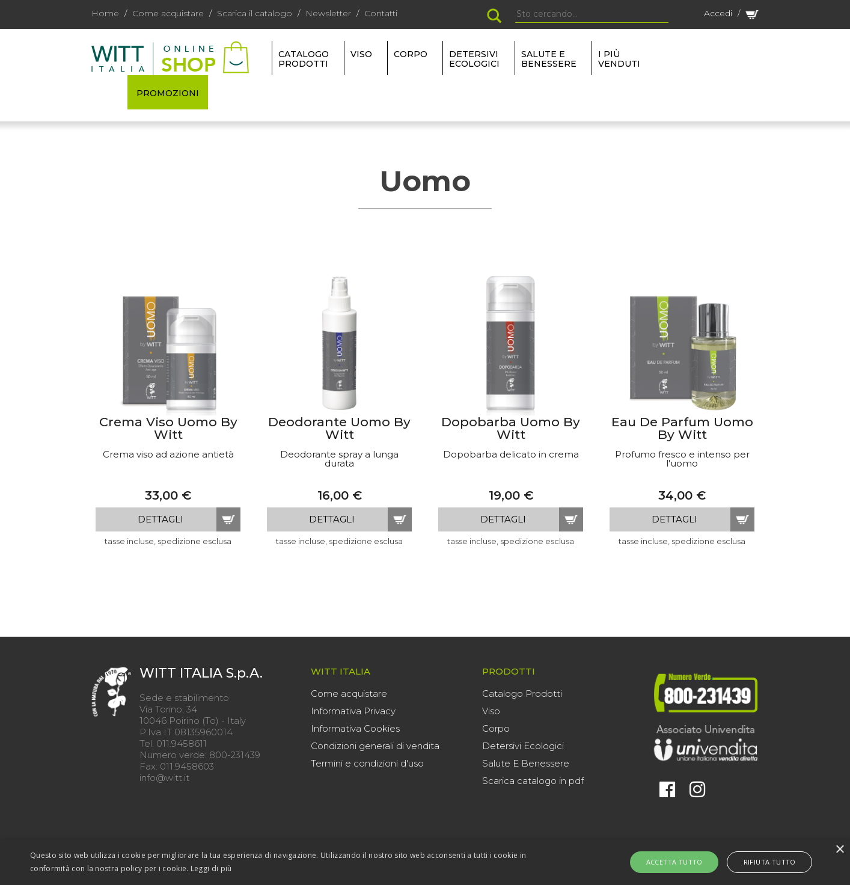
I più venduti (619, 59)
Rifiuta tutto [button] (764, 861)
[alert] (425, 862)
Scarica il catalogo (254, 13)
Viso (491, 711)
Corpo (496, 728)
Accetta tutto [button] (680, 861)
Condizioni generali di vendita (375, 746)
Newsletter (328, 13)
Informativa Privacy (353, 711)
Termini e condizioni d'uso (367, 763)
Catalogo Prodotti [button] (303, 59)
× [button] (839, 849)
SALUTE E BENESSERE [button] (548, 59)
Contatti (380, 13)
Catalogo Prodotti (522, 693)
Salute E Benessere (525, 763)
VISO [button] (361, 54)
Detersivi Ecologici (523, 746)
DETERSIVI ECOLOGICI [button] (474, 59)
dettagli (160, 519)
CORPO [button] (410, 54)
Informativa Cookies (355, 728)
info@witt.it (164, 777)
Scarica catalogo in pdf (533, 780)
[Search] (591, 14)
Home (105, 13)
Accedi (718, 13)
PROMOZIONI (167, 93)
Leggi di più (211, 868)
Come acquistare (168, 13)
